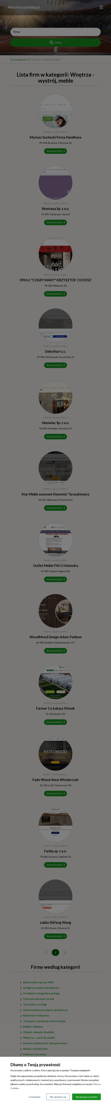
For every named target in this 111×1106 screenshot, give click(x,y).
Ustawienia (34, 1096)
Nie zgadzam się (58, 1096)
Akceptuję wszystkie (86, 1096)
